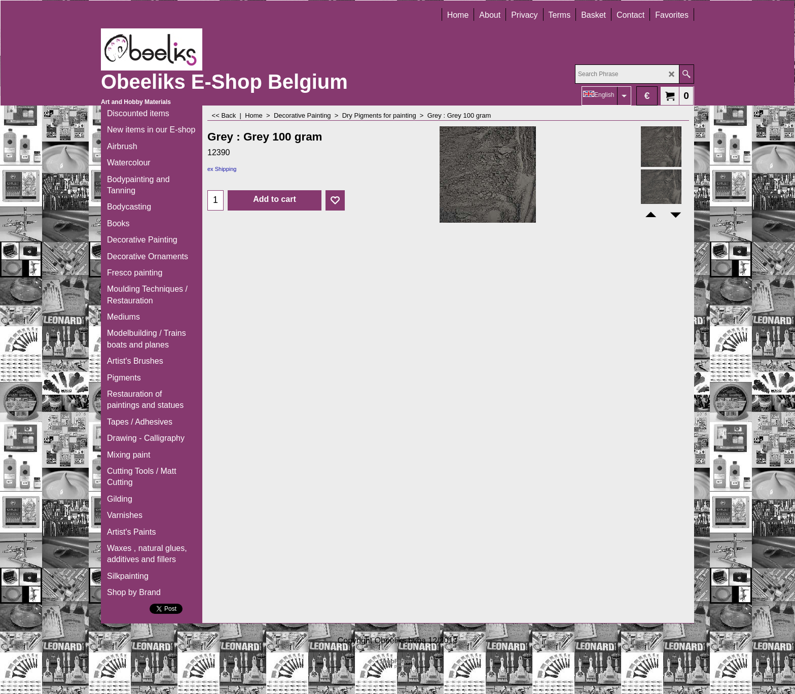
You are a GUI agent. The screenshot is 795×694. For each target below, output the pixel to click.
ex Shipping (222, 169)
